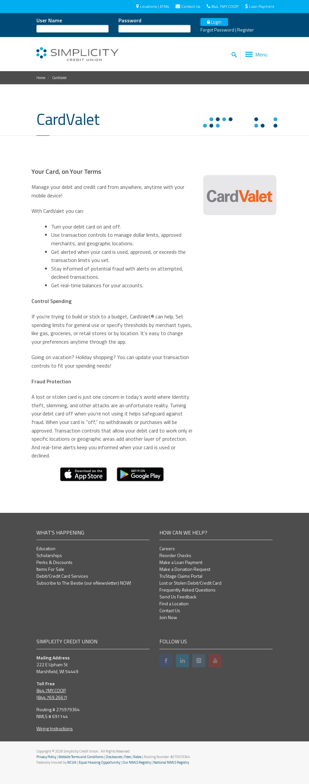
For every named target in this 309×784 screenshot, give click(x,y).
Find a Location (174, 603)
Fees (127, 756)
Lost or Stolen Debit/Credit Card (190, 582)
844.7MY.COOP (222, 6)
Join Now (168, 617)
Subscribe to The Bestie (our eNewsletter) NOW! (83, 582)
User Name (49, 20)
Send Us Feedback (177, 596)
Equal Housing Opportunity (99, 762)
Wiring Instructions (54, 728)
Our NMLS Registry (136, 762)
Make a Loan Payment (180, 562)
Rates (137, 756)
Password (129, 20)
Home (40, 77)
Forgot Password (217, 29)
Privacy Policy (46, 756)
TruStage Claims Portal (180, 576)
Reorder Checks (175, 555)
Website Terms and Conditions (80, 756)
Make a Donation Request (184, 569)
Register (245, 29)
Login (214, 21)
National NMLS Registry (171, 762)
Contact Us (187, 6)
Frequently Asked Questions (187, 589)
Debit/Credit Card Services (62, 576)
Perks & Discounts (54, 562)
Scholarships (49, 555)
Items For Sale (50, 569)
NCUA (71, 762)
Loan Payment (259, 6)
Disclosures (114, 756)
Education (45, 548)
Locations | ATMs (152, 6)
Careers (167, 548)
